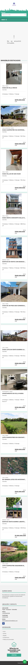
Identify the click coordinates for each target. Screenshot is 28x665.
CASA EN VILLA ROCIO (9, 88)
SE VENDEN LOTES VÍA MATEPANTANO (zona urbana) (14, 479)
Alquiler (4, 635)
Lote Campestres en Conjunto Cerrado (14, 437)
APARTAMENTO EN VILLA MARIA (13, 393)
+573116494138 (6, 613)
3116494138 (5, 617)
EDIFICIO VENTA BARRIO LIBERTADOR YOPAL (14, 522)
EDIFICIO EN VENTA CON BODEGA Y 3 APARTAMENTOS (14, 262)
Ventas (4, 633)
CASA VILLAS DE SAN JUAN (11, 174)
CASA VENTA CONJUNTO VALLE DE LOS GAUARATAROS (14, 218)
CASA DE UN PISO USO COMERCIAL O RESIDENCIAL (14, 305)
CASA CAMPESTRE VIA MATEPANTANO (14, 130)
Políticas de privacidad (8, 639)
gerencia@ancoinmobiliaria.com (9, 620)
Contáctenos (6, 637)
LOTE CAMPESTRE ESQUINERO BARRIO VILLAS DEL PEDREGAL (14, 565)
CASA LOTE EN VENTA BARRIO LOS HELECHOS (14, 349)
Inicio (4, 631)
